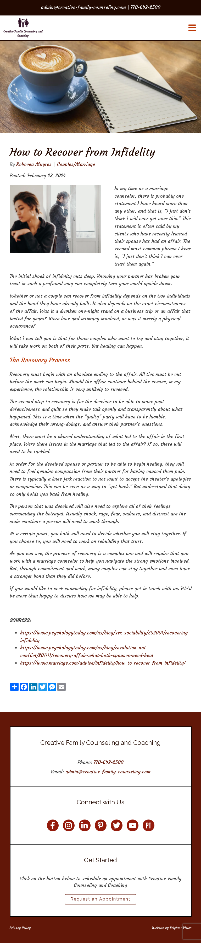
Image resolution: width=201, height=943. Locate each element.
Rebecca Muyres (34, 164)
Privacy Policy (20, 928)
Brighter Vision (181, 928)
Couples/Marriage (76, 164)
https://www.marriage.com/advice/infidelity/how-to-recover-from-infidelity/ (103, 663)
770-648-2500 (109, 762)
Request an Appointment (100, 899)
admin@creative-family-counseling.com (107, 772)
